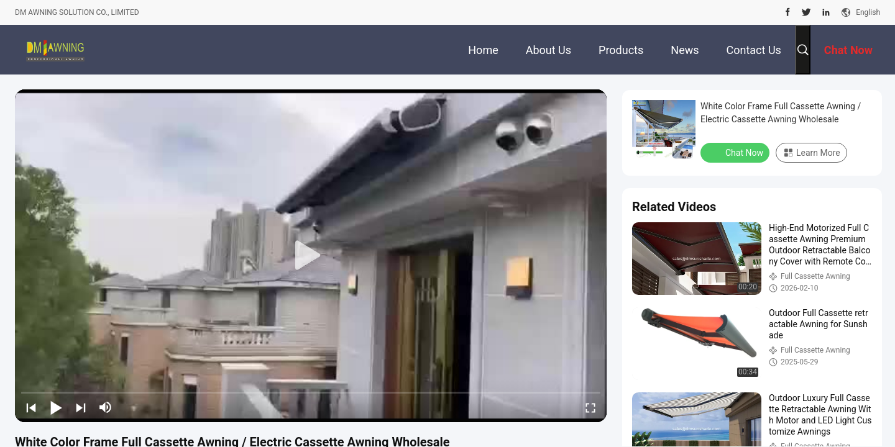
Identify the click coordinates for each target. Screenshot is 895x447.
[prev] (31, 407)
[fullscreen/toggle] (590, 407)
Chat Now (736, 152)
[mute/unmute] (105, 407)
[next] (80, 407)
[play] (310, 255)
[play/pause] (56, 407)
